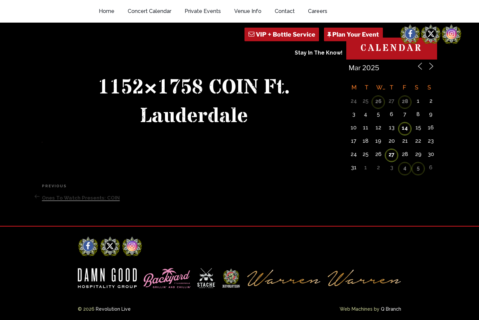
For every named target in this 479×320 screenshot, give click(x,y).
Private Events (203, 11)
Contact (285, 11)
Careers (317, 11)
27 (392, 154)
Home (106, 11)
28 (405, 101)
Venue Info (247, 11)
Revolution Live (113, 309)
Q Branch (391, 309)
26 (378, 101)
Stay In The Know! (319, 53)
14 (405, 128)
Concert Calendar (149, 11)
